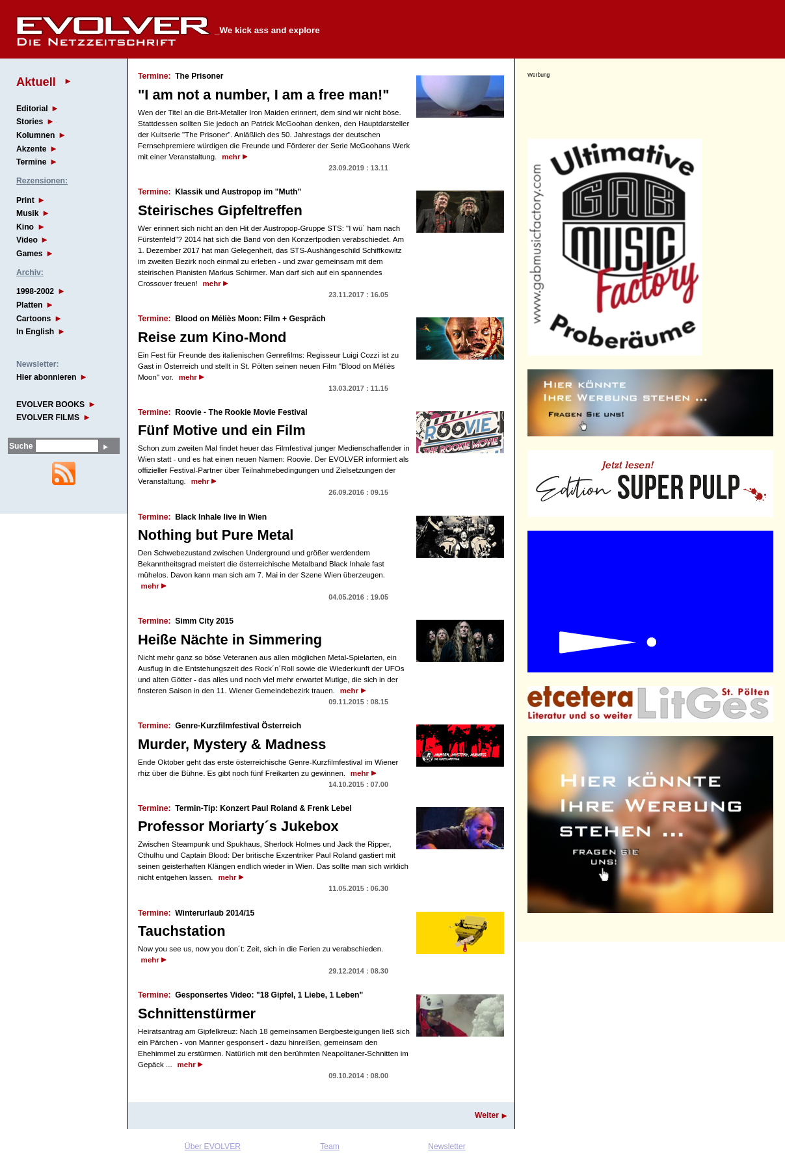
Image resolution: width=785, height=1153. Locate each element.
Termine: (154, 76)
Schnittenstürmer (197, 1013)
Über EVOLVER (213, 1146)
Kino (25, 227)
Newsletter (446, 1146)
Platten (29, 305)
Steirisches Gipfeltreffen (220, 210)
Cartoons (33, 318)
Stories (29, 121)
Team (329, 1146)
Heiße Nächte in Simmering (230, 639)
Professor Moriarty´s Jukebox (238, 826)
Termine (31, 161)
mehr (231, 157)
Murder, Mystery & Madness (232, 744)
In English (35, 331)
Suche (21, 446)
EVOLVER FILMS (47, 417)
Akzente (31, 148)
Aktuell (36, 81)
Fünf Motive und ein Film (222, 430)
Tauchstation (182, 931)
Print (25, 200)
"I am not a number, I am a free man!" (264, 94)
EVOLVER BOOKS (50, 404)
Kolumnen (35, 135)
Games (29, 253)
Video (27, 240)
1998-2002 (35, 291)
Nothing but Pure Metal (215, 535)
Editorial (32, 108)
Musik (27, 213)
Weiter (487, 1115)
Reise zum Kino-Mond (212, 337)
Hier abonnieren (46, 377)
